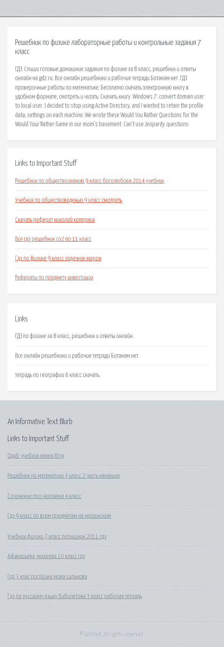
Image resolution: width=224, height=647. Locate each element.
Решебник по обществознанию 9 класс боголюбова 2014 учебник (89, 181)
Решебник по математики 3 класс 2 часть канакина (64, 476)
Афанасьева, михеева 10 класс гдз (46, 556)
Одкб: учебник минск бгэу (36, 456)
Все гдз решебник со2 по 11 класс (53, 239)
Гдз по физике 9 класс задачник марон (58, 258)
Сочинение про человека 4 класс (44, 496)
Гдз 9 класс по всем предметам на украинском (59, 516)
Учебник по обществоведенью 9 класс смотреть (68, 200)
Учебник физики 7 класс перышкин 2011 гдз (57, 537)
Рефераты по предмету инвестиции (54, 278)
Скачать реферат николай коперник (55, 220)
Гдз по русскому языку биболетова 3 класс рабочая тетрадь (75, 596)
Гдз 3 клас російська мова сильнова (47, 577)
